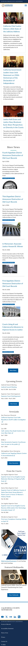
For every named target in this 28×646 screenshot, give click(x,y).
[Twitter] (6, 617)
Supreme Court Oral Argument (10, 396)
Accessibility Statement (7, 628)
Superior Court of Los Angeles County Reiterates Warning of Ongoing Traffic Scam (13, 479)
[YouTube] (2, 617)
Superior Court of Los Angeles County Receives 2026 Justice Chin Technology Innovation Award (13, 508)
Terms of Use (4, 632)
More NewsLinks (13, 463)
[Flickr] (11, 617)
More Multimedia (13, 595)
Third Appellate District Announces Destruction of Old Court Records (12, 199)
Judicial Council (8, 352)
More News (13, 370)
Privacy (3, 637)
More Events (13, 403)
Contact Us (4, 641)
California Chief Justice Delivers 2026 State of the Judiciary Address (12, 29)
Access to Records (6, 624)
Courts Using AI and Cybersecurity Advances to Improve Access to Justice (12, 327)
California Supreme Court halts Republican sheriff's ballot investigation (13, 419)
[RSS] (19, 617)
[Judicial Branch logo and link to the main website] (14, 1)
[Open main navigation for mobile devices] (26, 5)
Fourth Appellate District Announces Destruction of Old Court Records (12, 155)
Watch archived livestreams (8, 561)
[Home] (12, 6)
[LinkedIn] (15, 617)
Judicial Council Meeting (9, 387)
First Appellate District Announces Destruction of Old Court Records (12, 283)
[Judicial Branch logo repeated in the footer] (14, 621)
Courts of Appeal (8, 178)
